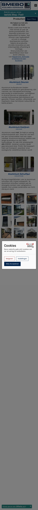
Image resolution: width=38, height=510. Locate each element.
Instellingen (22, 259)
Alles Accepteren (12, 264)
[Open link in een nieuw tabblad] (30, 245)
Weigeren (9, 259)
